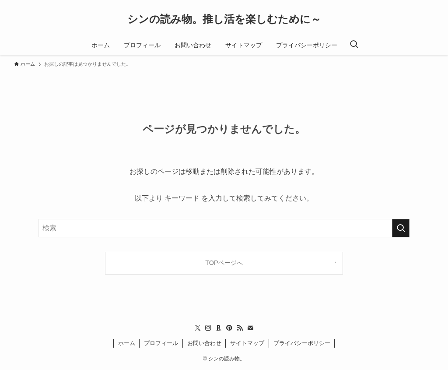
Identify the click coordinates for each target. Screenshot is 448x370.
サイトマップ (247, 343)
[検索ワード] (224, 228)
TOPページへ (223, 262)
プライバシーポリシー (301, 343)
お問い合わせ (204, 343)
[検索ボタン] (354, 45)
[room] (219, 328)
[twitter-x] (198, 328)
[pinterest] (229, 328)
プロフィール (161, 343)
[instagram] (208, 328)
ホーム (126, 343)
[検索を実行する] (401, 228)
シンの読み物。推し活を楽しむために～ (224, 19)
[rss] (240, 328)
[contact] (250, 328)
